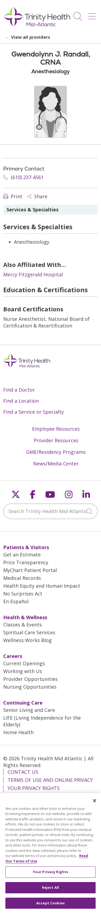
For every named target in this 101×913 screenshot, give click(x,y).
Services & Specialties (32, 209)
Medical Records (22, 578)
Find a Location (21, 401)
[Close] (94, 803)
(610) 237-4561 (23, 177)
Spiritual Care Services (29, 632)
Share (37, 196)
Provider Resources (56, 440)
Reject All (50, 890)
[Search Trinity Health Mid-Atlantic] (50, 511)
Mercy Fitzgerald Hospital (33, 274)
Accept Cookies (50, 905)
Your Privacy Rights (34, 788)
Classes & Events (22, 624)
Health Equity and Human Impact (41, 586)
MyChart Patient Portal (30, 570)
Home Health (18, 732)
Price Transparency (25, 562)
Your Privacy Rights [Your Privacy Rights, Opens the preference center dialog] (50, 874)
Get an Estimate (22, 554)
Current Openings (24, 663)
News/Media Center (56, 463)
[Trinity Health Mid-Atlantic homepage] (37, 25)
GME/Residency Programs (56, 452)
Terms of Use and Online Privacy (50, 780)
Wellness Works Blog (27, 640)
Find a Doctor (19, 389)
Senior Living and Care (29, 710)
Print (12, 196)
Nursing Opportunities (30, 687)
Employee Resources (56, 429)
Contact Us (23, 772)
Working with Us (22, 671)
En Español (16, 601)
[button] (93, 14)
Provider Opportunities (30, 679)
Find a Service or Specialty (33, 412)
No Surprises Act (22, 593)
